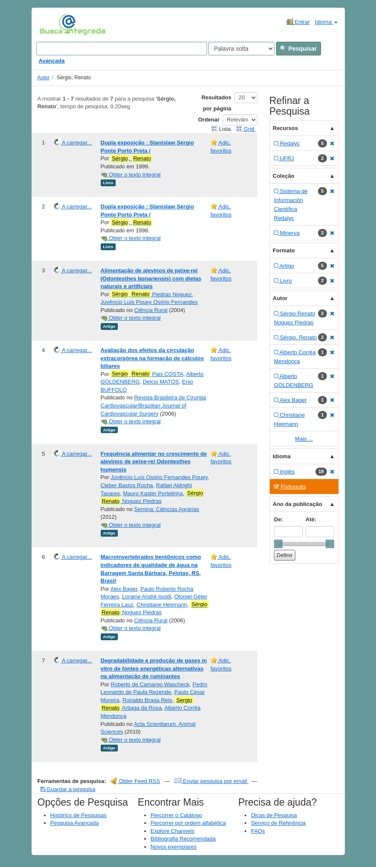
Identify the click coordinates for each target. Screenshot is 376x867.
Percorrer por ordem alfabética (188, 823)
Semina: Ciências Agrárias (166, 509)
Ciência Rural (150, 310)
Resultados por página (216, 103)
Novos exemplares (174, 847)
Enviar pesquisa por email (211, 781)
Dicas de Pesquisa (274, 815)
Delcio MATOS (161, 382)
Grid (246, 129)
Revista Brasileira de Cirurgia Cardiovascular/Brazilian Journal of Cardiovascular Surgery (153, 405)
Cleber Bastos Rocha (127, 485)
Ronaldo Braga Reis (147, 700)
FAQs (258, 831)
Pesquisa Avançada (74, 823)
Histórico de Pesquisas (78, 815)
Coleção (283, 176)
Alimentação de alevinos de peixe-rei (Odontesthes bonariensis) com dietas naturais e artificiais (151, 278)
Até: (311, 519)
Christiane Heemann (162, 604)
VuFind (52, 24)
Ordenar (209, 119)
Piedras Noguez (151, 294)
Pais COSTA (147, 374)
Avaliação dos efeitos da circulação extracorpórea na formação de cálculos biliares (152, 358)
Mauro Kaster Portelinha (153, 493)
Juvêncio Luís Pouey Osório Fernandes (149, 302)
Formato (284, 250)
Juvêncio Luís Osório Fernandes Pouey (159, 477)
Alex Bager (124, 589)
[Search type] (241, 48)
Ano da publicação (297, 504)
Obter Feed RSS (135, 781)
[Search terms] (121, 48)
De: (278, 519)
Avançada (52, 61)
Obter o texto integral (131, 174)
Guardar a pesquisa (68, 789)
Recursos (285, 128)
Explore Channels (173, 831)
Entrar (298, 21)
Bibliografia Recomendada (183, 838)
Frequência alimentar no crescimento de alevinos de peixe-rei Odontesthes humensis (154, 462)
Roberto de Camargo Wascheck (150, 684)
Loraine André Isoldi (146, 596)
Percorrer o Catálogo (176, 815)
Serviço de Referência (278, 823)
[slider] (278, 544)
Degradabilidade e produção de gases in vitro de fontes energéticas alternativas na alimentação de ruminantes (154, 668)
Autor (44, 78)
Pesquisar (298, 48)
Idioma (326, 22)
